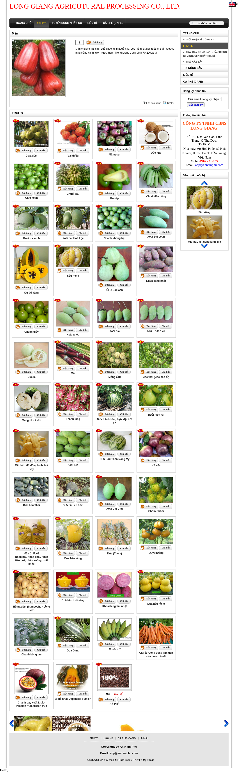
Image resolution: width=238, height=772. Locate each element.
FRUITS (41, 23)
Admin (144, 738)
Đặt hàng (97, 42)
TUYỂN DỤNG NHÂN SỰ (67, 23)
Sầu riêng (204, 212)
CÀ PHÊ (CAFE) (113, 23)
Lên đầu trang (153, 103)
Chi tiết (41, 150)
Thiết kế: (143, 760)
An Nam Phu (128, 746)
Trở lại (170, 103)
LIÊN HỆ (92, 23)
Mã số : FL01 (31, 559)
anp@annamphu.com (209, 165)
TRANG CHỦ (23, 23)
